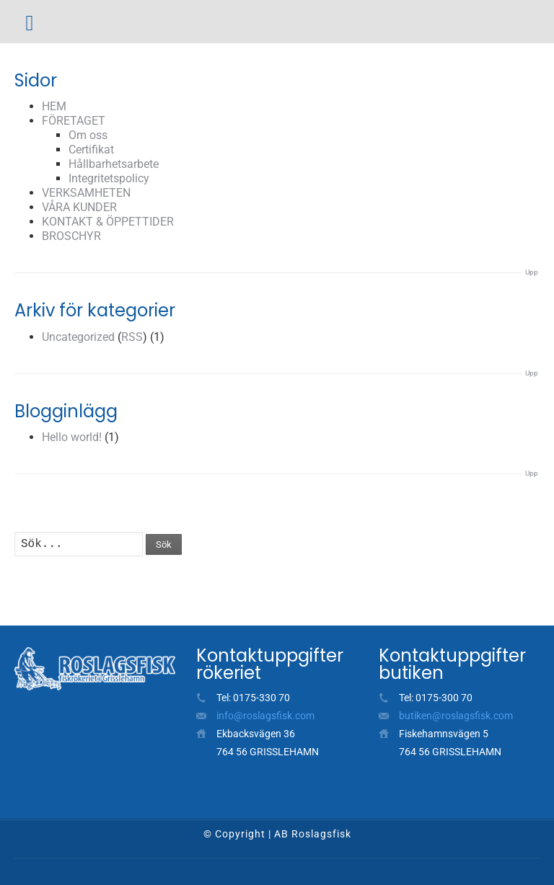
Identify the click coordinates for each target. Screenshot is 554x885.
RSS (132, 337)
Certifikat (91, 149)
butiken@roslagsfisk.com (456, 715)
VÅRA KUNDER (79, 207)
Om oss (88, 135)
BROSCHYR (71, 236)
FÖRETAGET (73, 121)
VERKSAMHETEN (86, 193)
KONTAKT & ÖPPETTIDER (108, 221)
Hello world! (72, 437)
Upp (531, 272)
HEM (54, 106)
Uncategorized (78, 337)
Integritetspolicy (109, 178)
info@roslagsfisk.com (265, 715)
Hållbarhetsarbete (114, 164)
